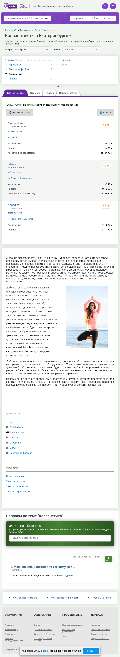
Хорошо (91, 651)
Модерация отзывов (100, 639)
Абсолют (13, 205)
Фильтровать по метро (23, 597)
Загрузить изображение (44, 634)
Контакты (95, 625)
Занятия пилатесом (17, 486)
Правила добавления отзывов (43, 640)
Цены (35, 18)
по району (93, 18)
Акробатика (15, 65)
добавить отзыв (15, 131)
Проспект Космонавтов (21, 178)
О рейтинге (10, 634)
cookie (44, 650)
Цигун (13, 447)
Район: (57, 49)
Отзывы (45, 18)
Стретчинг (15, 442)
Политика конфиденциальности (14, 640)
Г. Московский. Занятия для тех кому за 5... (43, 567)
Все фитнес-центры (18, 18)
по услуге (78, 18)
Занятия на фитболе (19, 69)
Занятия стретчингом (18, 491)
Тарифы (65, 636)
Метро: (8, 49)
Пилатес (13, 79)
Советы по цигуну (16, 476)
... (11, 421)
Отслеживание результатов (68, 631)
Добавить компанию (43, 630)
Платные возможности (72, 625)
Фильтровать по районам (62, 597)
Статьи (37, 625)
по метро (108, 18)
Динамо (14, 137)
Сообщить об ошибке (100, 630)
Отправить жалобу (99, 634)
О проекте (9, 625)
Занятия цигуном (15, 481)
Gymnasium (15, 123)
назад (30, 60)
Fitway (12, 164)
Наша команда (11, 630)
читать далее (65, 575)
